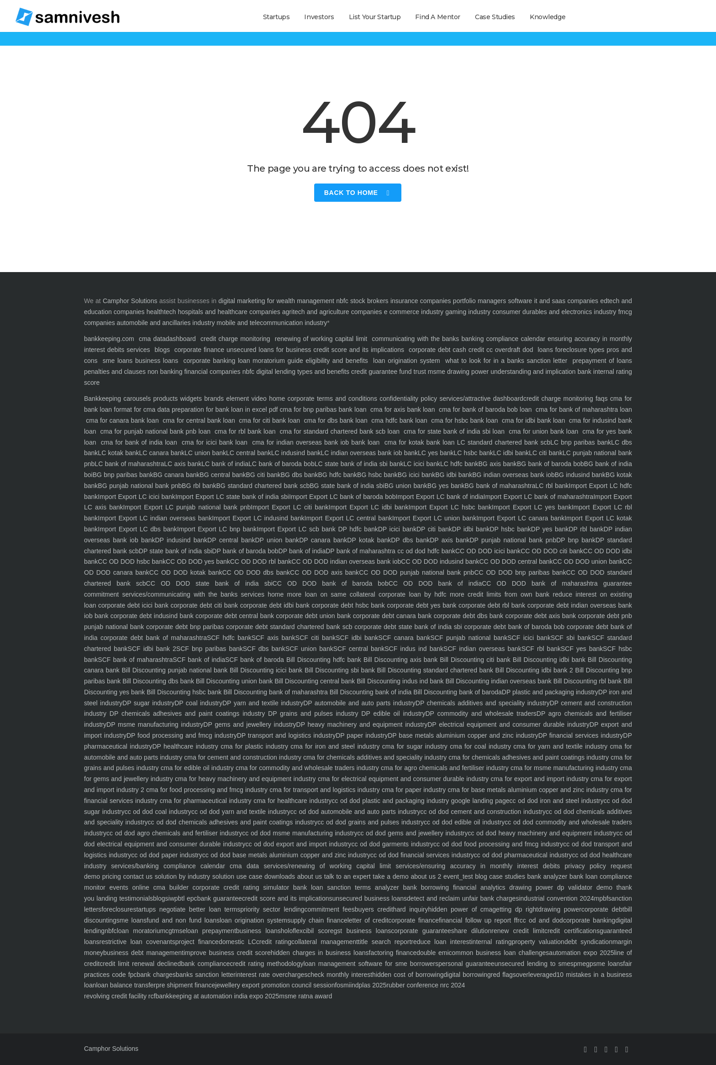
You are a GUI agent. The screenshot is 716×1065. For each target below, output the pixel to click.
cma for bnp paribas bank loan (323, 409)
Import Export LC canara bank (520, 518)
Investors (319, 17)
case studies (506, 876)
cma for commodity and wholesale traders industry (306, 767)
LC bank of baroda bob (281, 463)
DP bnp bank (575, 540)
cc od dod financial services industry (422, 855)
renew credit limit (517, 930)
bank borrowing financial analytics (452, 887)
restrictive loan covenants (137, 941)
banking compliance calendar (503, 338)
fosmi (342, 985)
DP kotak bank (369, 540)
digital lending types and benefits (302, 371)
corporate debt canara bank (391, 615)
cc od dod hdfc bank (425, 551)
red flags (503, 974)
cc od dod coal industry (158, 811)
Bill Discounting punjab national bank (173, 670)
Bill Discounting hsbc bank (183, 692)
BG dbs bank (299, 474)
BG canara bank (176, 474)
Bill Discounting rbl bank (587, 681)
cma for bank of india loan (139, 442)
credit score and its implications (359, 349)
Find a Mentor (437, 17)
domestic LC (237, 941)
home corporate (291, 398)
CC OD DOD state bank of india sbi (209, 583)
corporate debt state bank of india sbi (407, 626)
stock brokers (369, 300)
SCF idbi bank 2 (152, 648)
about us (308, 876)
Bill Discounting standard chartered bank (434, 670)
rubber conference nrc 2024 (425, 985)
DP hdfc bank (357, 529)
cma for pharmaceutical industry (204, 800)
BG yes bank (446, 485)
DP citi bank (434, 529)
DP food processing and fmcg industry (181, 735)
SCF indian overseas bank (482, 648)
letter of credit (368, 920)
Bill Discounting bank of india (370, 692)
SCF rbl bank (541, 648)
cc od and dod (541, 920)
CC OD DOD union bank (588, 561)
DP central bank (231, 540)
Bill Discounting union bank (233, 681)
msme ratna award (305, 996)
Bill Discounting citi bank (474, 659)
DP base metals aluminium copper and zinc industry (463, 735)
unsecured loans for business (268, 349)
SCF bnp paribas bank (209, 648)
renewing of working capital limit (321, 338)
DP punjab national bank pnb (512, 540)
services (138, 349)
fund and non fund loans (183, 920)
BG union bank (405, 485)
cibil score (318, 930)
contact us (137, 876)
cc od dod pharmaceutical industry (523, 855)
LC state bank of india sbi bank (359, 463)
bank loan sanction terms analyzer (344, 887)
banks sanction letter (206, 974)
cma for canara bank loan (122, 420)
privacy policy (583, 866)
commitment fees (330, 909)
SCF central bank (359, 648)
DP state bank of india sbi (175, 551)
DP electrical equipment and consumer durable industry (508, 724)
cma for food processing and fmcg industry (206, 789)
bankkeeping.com (109, 338)
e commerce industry (413, 311)
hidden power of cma (460, 909)
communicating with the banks (414, 338)
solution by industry (181, 876)
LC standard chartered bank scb (503, 442)
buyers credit (374, 909)
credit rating (273, 941)
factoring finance (393, 952)
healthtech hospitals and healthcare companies (213, 311)
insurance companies (420, 300)
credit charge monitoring (235, 338)
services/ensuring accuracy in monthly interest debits (475, 866)
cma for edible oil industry (196, 767)
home (274, 594)
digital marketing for (246, 300)
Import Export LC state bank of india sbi (232, 496)
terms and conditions (346, 398)
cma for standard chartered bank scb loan (339, 431)
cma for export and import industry (539, 778)
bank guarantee (219, 898)
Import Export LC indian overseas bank (155, 518)
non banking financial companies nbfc (200, 371)
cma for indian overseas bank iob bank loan (316, 442)
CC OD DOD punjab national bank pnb (416, 572)
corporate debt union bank (312, 615)
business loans (155, 360)
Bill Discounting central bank (314, 681)
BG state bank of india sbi (347, 485)
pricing (110, 876)
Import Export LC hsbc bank (450, 507)
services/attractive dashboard (480, 398)
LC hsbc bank (473, 452)
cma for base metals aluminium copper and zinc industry (527, 789)
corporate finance (199, 349)
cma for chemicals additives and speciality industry (374, 757)
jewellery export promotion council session (275, 985)
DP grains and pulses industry (311, 713)
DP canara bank (323, 540)
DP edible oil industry (392, 713)
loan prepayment (211, 930)
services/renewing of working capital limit (325, 866)
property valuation (537, 941)
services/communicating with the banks (178, 594)
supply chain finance (317, 920)
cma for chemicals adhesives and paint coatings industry (528, 757)
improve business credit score (227, 952)
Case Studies (495, 17)
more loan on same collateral (329, 594)
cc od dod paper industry (166, 855)
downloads (278, 876)
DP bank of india (302, 551)
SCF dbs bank (264, 648)
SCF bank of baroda (254, 659)
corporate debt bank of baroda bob (513, 626)
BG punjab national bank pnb (140, 485)
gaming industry (467, 311)
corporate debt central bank (234, 615)
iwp (173, 898)
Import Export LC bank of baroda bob (342, 496)
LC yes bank (435, 452)
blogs (161, 349)
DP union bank (277, 540)
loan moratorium (141, 930)
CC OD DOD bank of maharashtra (540, 583)
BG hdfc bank (337, 474)
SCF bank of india (199, 659)
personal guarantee (466, 963)
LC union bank (205, 452)
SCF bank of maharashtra (135, 659)
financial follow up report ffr (479, 920)
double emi (432, 952)
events (116, 887)
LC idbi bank (511, 452)
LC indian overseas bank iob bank (369, 452)
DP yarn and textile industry (262, 703)
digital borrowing (467, 974)
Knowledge (547, 17)
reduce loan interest (441, 941)
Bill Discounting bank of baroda (456, 692)
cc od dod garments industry (392, 844)
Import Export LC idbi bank (369, 507)
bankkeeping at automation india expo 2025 (217, 996)
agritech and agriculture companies (332, 311)
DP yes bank (550, 529)
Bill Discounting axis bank (399, 659)
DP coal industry (198, 703)
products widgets (176, 398)
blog (480, 876)
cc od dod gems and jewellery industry (412, 833)
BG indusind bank (580, 474)
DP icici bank (397, 529)
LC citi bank (546, 452)
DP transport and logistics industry (286, 735)
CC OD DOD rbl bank (261, 561)
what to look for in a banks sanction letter (506, 360)
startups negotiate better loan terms (186, 909)
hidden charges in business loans (320, 952)
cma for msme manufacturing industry (563, 767)
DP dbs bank (410, 540)
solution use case (236, 876)
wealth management (305, 300)
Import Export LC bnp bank (217, 529)
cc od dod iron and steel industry (556, 800)
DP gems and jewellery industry (249, 724)
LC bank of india (224, 463)
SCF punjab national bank (468, 637)
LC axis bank (182, 463)
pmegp (583, 963)
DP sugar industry (148, 703)
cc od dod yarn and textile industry (240, 811)
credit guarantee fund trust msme (398, 371)
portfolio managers (479, 300)
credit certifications (572, 930)
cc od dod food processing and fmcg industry (498, 844)
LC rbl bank (552, 485)
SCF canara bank (404, 637)
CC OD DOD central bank (516, 561)
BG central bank (223, 474)
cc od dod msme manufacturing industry (299, 833)
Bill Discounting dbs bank (157, 681)
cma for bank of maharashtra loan (583, 409)
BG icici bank (416, 474)
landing (106, 898)
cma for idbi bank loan (533, 420)
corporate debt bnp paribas (184, 626)
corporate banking (208, 360)
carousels (136, 398)
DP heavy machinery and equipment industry (362, 724)
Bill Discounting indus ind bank (399, 681)
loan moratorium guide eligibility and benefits (303, 360)
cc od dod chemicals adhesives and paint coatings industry (233, 822)
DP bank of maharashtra (360, 551)
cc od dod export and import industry (298, 844)
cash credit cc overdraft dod (493, 349)
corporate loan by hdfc (411, 594)
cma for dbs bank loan (335, 420)
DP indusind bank (181, 540)
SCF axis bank (273, 637)
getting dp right (515, 909)
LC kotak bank (118, 452)
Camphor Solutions (130, 300)
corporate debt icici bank (132, 605)
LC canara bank (162, 452)
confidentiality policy (407, 398)
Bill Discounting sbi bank (338, 670)
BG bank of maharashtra (500, 485)
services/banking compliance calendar (165, 866)
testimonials (135, 898)
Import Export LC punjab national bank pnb (187, 507)
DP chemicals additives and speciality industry (483, 703)
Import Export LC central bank (348, 518)
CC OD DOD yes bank (198, 561)
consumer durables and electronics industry (554, 311)
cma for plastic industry (253, 746)
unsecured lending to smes (534, 963)
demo (602, 887)
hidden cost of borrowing (407, 974)
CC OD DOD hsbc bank (132, 561)
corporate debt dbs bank (467, 615)
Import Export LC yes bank (532, 507)
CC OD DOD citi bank (552, 551)
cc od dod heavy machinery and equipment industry (542, 833)
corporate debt (429, 349)
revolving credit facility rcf (119, 996)
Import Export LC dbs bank (137, 529)
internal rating (491, 941)
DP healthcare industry (185, 746)
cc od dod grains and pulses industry (370, 822)
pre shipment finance (185, 985)
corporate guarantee (421, 930)
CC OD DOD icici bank (488, 551)
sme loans (118, 360)
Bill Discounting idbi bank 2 (533, 670)
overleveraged (536, 974)
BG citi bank (263, 474)
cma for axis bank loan (403, 409)
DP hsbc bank (510, 529)
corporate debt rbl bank (491, 605)
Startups (276, 17)
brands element (225, 398)
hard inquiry (410, 909)
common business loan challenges (499, 952)
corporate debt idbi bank (274, 605)
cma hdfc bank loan (399, 420)
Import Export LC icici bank (136, 496)
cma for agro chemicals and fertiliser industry (444, 767)
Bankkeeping (102, 398)
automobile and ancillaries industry (166, 322)
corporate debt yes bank (421, 605)
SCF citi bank (315, 637)
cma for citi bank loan (269, 420)
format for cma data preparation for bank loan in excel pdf (195, 409)
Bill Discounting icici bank (264, 670)
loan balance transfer (126, 985)
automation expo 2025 (581, 952)
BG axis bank (498, 463)
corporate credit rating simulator (239, 887)
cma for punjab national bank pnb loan (155, 431)
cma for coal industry (479, 746)
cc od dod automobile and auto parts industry (355, 811)
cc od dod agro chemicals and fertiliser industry (174, 833)
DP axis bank (449, 540)
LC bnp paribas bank (580, 442)
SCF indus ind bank (413, 648)
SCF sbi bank (571, 637)
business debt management (143, 952)
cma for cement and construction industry (241, 757)
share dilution (471, 930)
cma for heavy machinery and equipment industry (244, 778)
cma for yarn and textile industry (559, 746)
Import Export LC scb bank (296, 529)
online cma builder (158, 887)
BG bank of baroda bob (550, 463)
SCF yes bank (582, 648)
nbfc (342, 300)
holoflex (292, 930)
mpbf (601, 898)
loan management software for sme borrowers (370, 963)
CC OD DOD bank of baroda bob (331, 583)
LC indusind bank (296, 452)
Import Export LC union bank (434, 518)
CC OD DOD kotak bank (185, 572)
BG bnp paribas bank (123, 474)
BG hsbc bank (377, 474)
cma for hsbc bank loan (464, 420)
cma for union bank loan (543, 431)
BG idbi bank (453, 474)
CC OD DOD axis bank (324, 572)
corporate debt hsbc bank (347, 605)
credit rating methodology (266, 963)
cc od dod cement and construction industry (483, 811)
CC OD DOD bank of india (435, 583)
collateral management (324, 941)
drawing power (559, 909)
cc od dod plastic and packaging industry (390, 800)
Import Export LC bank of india (440, 496)
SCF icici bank (529, 637)
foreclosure (117, 909)
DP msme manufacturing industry (154, 724)
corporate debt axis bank (539, 615)
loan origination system (406, 360)
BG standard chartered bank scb (263, 485)
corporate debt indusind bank (150, 615)
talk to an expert (346, 876)
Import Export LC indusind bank (258, 518)
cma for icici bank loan (214, 442)
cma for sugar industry (413, 746)
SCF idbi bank (357, 637)
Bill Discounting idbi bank (548, 659)
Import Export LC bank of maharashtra (539, 496)
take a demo (390, 876)
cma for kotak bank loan (419, 442)
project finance (197, 941)
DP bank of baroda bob (245, 551)
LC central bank (248, 452)
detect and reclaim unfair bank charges (463, 898)
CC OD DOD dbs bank (256, 572)
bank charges (156, 974)
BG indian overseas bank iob (513, 474)
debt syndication (588, 941)
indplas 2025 (368, 985)
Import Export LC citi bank (289, 507)
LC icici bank (421, 463)
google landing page (479, 800)
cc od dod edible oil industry (464, 822)
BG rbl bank (199, 485)
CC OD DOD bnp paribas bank (520, 572)
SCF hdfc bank (229, 637)
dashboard (181, 338)
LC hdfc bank (459, 463)
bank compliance (205, 963)
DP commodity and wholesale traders (480, 713)
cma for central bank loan (199, 420)
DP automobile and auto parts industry (359, 703)
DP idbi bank (471, 529)
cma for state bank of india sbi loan (454, 431)
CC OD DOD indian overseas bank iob (346, 561)
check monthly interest (339, 974)
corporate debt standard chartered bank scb (288, 626)
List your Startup (375, 17)
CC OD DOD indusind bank (440, 561)
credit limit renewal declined (140, 963)
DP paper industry (362, 735)
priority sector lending (272, 909)
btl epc (187, 898)
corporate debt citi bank (203, 605)
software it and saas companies (553, 300)
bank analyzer (546, 876)
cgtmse (175, 930)
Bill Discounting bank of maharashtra (274, 692)
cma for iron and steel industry (334, 746)
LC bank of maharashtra (129, 463)
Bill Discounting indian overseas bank (498, 681)
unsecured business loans (369, 898)
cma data (152, 338)
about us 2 (425, 876)
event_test (457, 876)
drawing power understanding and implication (511, 371)
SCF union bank (309, 648)
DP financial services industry (580, 735)
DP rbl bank (586, 529)
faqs (600, 398)
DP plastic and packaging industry (550, 692)
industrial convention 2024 (556, 898)
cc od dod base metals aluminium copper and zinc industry (286, 855)
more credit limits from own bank (498, 594)
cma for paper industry (413, 789)
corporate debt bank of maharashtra (152, 637)
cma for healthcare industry (291, 800)
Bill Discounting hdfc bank (322, 659)
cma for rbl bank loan (245, 431)
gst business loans (362, 930)
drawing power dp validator (549, 887)
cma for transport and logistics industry (324, 789)
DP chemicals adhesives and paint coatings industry (185, 713)
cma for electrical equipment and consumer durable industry (402, 778)
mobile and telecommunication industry (271, 322)
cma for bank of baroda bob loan (485, 409)
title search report (384, 941)
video (258, 398)
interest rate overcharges (271, 974)
